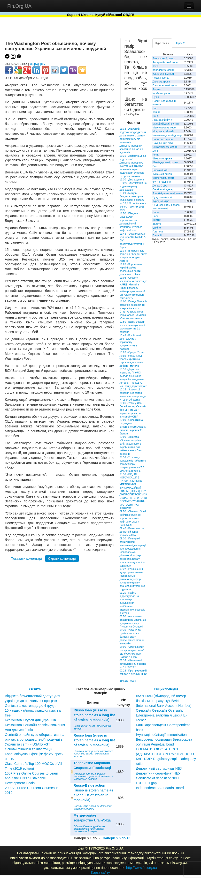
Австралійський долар (166, 62)
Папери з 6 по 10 (116, 838)
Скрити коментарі (62, 558)
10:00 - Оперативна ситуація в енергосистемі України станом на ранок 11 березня (133, 426)
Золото (157, 223)
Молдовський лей (163, 131)
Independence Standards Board (160, 788)
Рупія (156, 97)
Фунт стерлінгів (162, 181)
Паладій (157, 235)
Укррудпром (38, 64)
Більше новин (128, 680)
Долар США (160, 185)
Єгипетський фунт (163, 177)
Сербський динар (163, 189)
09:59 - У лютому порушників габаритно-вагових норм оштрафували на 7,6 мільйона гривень (133, 464)
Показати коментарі (26, 558)
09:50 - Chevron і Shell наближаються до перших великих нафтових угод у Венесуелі (133, 518)
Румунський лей (162, 197)
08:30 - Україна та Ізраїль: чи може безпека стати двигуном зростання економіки (132, 636)
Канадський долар (164, 69)
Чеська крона (161, 77)
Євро (156, 212)
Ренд (156, 154)
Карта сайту (100, 872)
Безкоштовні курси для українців (30, 720)
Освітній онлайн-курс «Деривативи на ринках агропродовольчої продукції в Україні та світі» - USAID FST (34, 739)
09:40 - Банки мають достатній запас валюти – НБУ (132, 532)
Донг (155, 150)
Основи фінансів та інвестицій (28, 749)
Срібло (157, 227)
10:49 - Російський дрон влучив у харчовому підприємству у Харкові (130, 342)
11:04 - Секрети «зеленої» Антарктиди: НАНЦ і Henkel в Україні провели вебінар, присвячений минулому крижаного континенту (133, 287)
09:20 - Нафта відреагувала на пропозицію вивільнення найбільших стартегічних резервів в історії (132, 602)
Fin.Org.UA (19, 6)
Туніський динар (162, 173)
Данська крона (161, 81)
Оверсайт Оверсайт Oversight (159, 710)
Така (155, 66)
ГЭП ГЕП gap (146, 783)
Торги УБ (181, 43)
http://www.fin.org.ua (141, 868)
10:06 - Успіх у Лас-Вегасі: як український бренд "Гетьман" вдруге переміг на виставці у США (133, 410)
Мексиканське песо (164, 127)
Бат (155, 166)
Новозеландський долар (167, 135)
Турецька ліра (161, 201)
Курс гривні (162, 43)
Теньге (157, 112)
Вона (156, 115)
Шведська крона (162, 158)
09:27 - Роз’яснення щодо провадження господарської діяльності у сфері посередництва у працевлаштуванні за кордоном (132, 579)
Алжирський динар (164, 58)
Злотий (157, 219)
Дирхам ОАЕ (160, 170)
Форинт (157, 89)
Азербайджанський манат (168, 193)
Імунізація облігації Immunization (161, 735)
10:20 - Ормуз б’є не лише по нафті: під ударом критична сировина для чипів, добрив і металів (132, 359)
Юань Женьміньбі (163, 73)
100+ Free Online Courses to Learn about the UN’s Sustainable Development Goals (31, 778)
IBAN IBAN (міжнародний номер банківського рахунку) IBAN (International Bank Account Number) (164, 701)
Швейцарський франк (165, 162)
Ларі (155, 216)
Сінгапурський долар (165, 146)
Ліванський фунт (162, 119)
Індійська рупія (161, 93)
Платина (158, 231)
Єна (155, 108)
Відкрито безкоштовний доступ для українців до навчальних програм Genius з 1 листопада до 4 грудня (32, 701)
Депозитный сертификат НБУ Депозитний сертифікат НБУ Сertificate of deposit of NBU (159, 773)
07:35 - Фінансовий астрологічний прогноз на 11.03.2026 (133, 664)
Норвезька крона (163, 139)
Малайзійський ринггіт (166, 123)
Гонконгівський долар (165, 85)
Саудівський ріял (163, 143)
